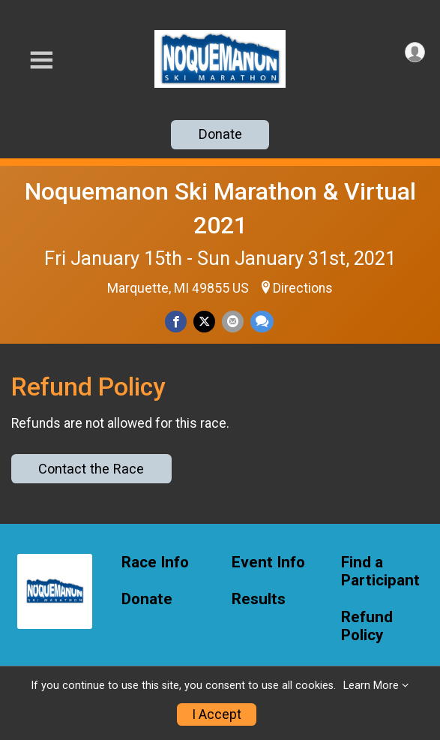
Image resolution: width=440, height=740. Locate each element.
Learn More (371, 685)
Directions (303, 288)
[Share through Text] (262, 321)
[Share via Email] (233, 321)
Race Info (155, 562)
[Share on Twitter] (204, 321)
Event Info (268, 562)
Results (259, 599)
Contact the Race (91, 469)
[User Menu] (415, 52)
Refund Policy (367, 626)
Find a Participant (380, 571)
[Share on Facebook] (176, 321)
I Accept (216, 714)
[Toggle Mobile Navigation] (41, 60)
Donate (220, 134)
